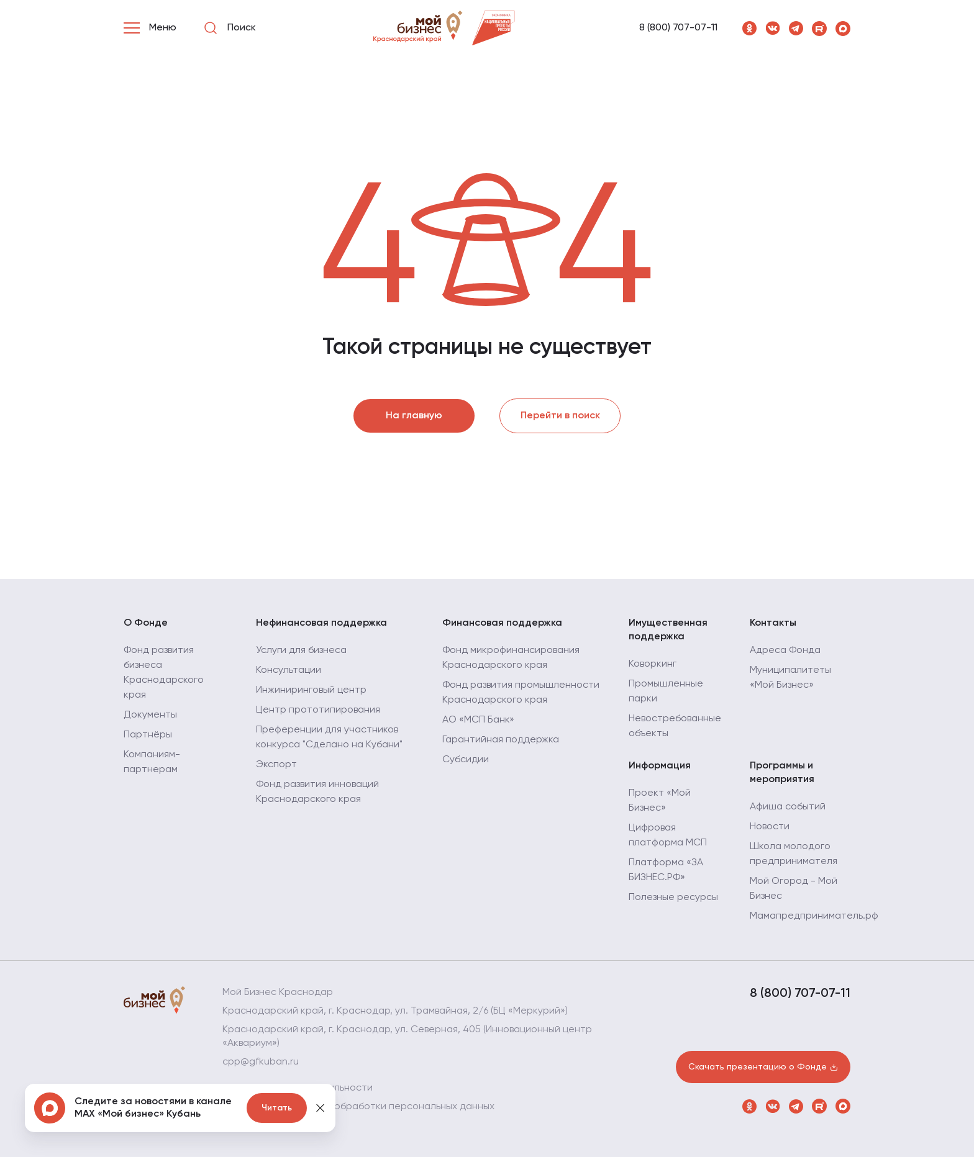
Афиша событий (788, 807)
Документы (150, 715)
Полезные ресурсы (673, 898)
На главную (414, 416)
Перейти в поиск (560, 416)
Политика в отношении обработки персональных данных (358, 1107)
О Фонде (146, 623)
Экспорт (276, 765)
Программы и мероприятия (782, 773)
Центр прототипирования (318, 710)
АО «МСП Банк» (478, 720)
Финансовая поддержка (502, 623)
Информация (660, 766)
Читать (277, 1108)
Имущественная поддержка (668, 630)
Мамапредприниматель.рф (814, 916)
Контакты (773, 623)
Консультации (288, 670)
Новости (770, 827)
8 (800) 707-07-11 (678, 28)
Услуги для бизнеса (301, 650)
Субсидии (465, 760)
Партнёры (148, 735)
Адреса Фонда (785, 650)
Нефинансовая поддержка (321, 623)
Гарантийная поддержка (500, 740)
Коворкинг (652, 664)
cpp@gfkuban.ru (260, 1062)
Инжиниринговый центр (311, 690)
